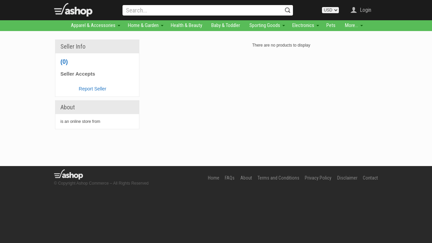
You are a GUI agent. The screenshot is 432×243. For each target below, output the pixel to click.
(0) (64, 61)
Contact (370, 178)
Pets (330, 25)
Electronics (303, 25)
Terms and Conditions (278, 178)
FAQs (230, 178)
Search (287, 10)
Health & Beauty (186, 25)
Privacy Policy (318, 178)
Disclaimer (347, 178)
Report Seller (92, 88)
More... (351, 25)
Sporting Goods (264, 25)
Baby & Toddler (225, 25)
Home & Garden (143, 25)
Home (213, 178)
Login (365, 10)
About (246, 178)
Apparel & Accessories (93, 25)
